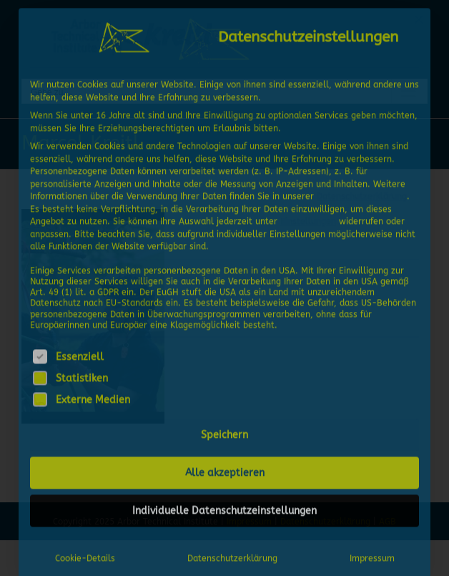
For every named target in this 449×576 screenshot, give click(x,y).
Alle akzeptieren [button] (225, 471)
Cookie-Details (85, 557)
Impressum (372, 557)
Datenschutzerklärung (362, 195)
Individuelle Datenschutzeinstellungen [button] (224, 509)
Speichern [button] (224, 433)
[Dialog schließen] (419, 17)
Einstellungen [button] (308, 220)
